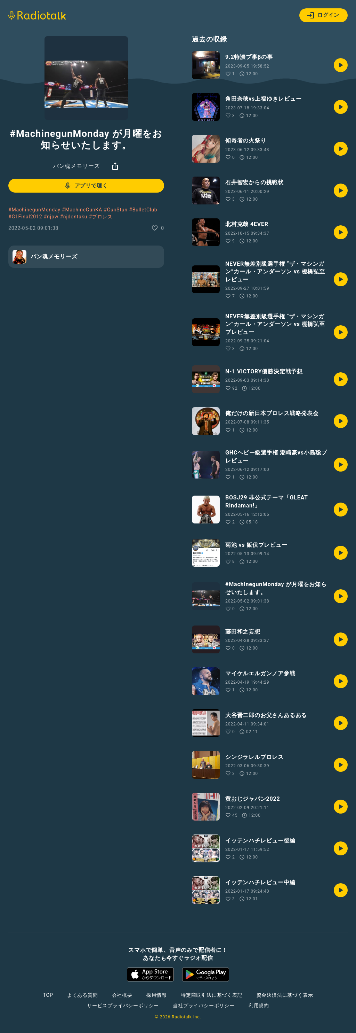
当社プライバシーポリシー (204, 1005)
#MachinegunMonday (34, 209)
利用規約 (259, 1005)
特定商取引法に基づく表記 (212, 995)
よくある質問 (82, 995)
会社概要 (122, 995)
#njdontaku (73, 216)
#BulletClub (143, 209)
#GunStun (116, 209)
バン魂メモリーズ (76, 166)
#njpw (51, 216)
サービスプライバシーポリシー (123, 1005)
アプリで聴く (86, 185)
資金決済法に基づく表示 (285, 995)
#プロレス (101, 216)
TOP (48, 995)
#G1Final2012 (25, 216)
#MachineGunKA (82, 209)
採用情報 (156, 995)
